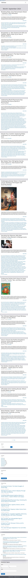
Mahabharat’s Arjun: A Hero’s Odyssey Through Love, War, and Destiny (13, 491)
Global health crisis (17, 66)
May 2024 (2, 458)
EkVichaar (3, 2)
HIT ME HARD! (4, 478)
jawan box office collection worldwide (11, 427)
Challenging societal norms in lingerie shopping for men (14, 262)
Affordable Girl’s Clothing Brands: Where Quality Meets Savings (13, 389)
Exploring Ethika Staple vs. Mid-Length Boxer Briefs (18, 148)
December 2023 (3, 461)
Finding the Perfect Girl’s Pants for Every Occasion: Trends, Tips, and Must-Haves (13, 279)
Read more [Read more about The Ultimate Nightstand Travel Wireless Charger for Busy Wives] (24, 325)
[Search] (11, 447)
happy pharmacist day (14, 118)
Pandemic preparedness (7, 67)
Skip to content (3, 0)
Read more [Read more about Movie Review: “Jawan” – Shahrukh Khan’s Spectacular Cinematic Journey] (24, 420)
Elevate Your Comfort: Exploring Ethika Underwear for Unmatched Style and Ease (13, 135)
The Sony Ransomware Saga (15, 27)
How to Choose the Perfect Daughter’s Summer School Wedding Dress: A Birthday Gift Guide (13, 341)
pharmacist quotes (19, 125)
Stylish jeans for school (22, 382)
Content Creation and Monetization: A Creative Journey (16, 85)
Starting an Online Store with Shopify (9, 93)
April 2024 (2, 459)
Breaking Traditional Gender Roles (11, 223)
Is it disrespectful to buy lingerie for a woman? (17, 267)
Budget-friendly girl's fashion (13, 404)
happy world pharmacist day (21, 120)
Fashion (15, 302)
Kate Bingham (22, 66)
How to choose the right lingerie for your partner (13, 257)
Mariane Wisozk (5, 554)
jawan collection (20, 427)
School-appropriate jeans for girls (14, 382)
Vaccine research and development (17, 67)
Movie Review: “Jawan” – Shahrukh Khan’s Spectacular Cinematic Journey (14, 411)
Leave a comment (4, 28)
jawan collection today (9, 428)
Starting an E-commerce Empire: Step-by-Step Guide (12, 88)
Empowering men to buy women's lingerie (11, 264)
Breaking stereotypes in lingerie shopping (8, 261)
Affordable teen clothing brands (16, 403)
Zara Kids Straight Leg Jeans (5, 383)
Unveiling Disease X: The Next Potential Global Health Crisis (13, 54)
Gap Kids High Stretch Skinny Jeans (15, 380)
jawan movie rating (10, 432)
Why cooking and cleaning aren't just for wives (15, 229)
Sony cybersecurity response (14, 26)
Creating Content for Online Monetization (19, 90)
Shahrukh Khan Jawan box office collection (13, 424)
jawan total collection (7, 433)
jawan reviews (19, 432)
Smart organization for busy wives (6, 333)
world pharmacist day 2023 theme (19, 127)
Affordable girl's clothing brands (6, 399)
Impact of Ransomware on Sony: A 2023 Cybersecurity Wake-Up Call (12, 22)
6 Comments (4, 69)
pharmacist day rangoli (21, 123)
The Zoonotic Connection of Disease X (11, 65)
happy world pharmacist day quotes (17, 121)
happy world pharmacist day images (6, 121)
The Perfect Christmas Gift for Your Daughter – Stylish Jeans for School (12, 366)
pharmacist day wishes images (12, 125)
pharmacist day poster (7, 123)
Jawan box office (17, 426)
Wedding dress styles (9, 360)
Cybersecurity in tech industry (6, 25)
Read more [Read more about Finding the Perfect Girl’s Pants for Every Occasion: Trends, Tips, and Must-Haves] (24, 300)
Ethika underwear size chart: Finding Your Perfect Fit (9, 147)
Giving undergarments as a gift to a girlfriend (12, 266)
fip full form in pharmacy (17, 117)
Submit (3, 573)
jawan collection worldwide (17, 428)
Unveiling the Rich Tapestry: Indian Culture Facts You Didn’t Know (13, 509)
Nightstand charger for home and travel (7, 332)
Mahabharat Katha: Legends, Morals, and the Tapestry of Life (12, 505)
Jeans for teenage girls (14, 381)
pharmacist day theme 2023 (19, 124)
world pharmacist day (17, 126)
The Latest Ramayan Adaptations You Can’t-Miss (13, 527)
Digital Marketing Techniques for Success (7, 91)
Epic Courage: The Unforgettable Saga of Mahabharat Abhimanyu (11, 519)
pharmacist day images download (16, 122)
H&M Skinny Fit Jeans (7, 381)
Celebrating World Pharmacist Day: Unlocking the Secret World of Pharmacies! (12, 101)
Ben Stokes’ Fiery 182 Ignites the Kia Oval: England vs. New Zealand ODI (12, 162)
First (1, 567)
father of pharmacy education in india (7, 117)
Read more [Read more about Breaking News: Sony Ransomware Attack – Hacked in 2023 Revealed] (24, 20)
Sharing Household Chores (15, 228)
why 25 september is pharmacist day (7, 126)
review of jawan (8, 434)
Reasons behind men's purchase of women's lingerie (12, 270)
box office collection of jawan (6, 425)
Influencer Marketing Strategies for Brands (9, 92)
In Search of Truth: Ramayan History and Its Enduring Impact (12, 523)
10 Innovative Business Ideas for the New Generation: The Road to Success (14, 74)
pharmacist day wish (4, 125)
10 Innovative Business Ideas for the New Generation (10, 84)
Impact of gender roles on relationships (12, 227)
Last (9, 567)
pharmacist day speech (4, 124)
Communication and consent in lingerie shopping (8, 263)
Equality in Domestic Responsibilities (6, 225)
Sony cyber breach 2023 (6, 26)
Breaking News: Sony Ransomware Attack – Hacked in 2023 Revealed (14, 12)
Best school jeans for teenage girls (7, 376)
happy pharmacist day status (12, 120)
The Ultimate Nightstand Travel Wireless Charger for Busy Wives (13, 317)
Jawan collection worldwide (13, 423)
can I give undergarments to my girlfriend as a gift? (9, 255)
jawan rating (15, 432)
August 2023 (3, 464)
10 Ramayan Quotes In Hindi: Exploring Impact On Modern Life (12, 537)
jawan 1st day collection (11, 426)
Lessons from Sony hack (14, 25)
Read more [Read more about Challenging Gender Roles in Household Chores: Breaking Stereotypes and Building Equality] (24, 216)
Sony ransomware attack (22, 26)
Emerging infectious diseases (9, 66)
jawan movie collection (18, 431)
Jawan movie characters (21, 423)
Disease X (3, 66)
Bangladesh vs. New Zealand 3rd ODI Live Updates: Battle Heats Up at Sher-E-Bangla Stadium (14, 34)
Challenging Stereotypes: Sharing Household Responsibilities (11, 218)
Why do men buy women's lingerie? (12, 260)
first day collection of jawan (21, 425)
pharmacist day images (7, 122)
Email (2, 473)
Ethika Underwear (22, 146)
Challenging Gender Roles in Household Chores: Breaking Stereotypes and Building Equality (13, 182)
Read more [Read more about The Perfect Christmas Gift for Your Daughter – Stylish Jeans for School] (24, 374)
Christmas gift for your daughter (8, 377)
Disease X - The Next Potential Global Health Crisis (15, 64)
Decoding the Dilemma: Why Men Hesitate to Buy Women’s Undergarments (14, 236)
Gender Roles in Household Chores (17, 225)
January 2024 (3, 460)
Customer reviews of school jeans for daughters (8, 378)
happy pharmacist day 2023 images (6, 119)
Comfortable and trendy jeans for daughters (19, 377)
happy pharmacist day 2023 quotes (17, 119)
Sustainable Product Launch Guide (6, 94)
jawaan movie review (4, 426)
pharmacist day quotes (14, 123)
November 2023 (3, 462)
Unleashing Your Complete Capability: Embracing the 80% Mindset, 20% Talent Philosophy (13, 514)
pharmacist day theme (11, 124)
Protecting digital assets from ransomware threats (15, 23)
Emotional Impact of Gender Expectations (19, 224)
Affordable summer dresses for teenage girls (10, 400)
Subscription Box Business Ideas (20, 93)
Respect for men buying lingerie (11, 271)
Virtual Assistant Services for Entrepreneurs (17, 94)
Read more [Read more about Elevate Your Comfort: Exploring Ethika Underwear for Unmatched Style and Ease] (24, 144)
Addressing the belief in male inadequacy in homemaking (10, 222)
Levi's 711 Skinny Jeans (21, 381)
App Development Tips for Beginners (7, 90)
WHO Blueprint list (7, 68)
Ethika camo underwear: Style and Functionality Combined (10, 146)
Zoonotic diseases (12, 68)
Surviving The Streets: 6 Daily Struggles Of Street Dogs (11, 550)
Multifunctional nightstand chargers (18, 331)
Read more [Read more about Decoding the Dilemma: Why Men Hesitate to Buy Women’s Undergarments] (24, 253)
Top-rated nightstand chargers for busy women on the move (12, 329)
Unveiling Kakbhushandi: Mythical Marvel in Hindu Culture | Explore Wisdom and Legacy (12, 496)
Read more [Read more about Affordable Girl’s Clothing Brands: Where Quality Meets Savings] (24, 397)
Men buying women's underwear (13, 259)
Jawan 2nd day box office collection (19, 422)
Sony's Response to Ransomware (6, 27)
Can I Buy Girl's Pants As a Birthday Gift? (8, 302)
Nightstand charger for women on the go (19, 332)
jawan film (5, 429)
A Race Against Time (5, 64)
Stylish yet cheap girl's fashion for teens (16, 401)
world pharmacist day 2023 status (9, 127)
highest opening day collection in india (7, 422)
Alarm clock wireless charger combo (7, 331)
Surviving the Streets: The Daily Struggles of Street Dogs (12, 486)
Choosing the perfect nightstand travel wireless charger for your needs (12, 327)
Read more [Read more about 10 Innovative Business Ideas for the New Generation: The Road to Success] (24, 82)
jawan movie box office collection (9, 431)
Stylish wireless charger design (16, 333)
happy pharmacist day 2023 (22, 118)
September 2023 (3, 463)
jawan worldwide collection (15, 433)
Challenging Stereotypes (19, 223)
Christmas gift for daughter (6, 380)
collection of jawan (14, 425)
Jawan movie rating (4, 424)
